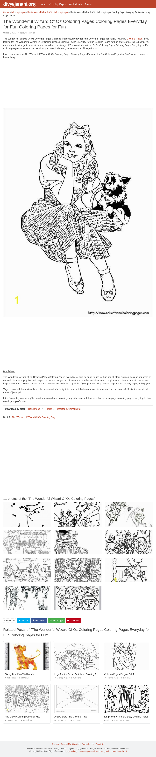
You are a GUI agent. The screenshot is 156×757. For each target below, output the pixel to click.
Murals (88, 4)
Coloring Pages (57, 4)
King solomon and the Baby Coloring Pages (126, 716)
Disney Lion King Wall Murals (19, 674)
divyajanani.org (19, 4)
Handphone (34, 409)
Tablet (48, 409)
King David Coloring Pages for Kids (22, 716)
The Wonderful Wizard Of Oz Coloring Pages (34, 417)
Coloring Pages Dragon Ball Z (119, 674)
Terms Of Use (88, 744)
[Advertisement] (78, 84)
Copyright (76, 744)
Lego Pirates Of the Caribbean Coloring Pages (77, 674)
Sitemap (55, 744)
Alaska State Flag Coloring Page (70, 716)
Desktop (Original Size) (69, 409)
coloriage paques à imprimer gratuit (94, 751)
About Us (100, 744)
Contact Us (66, 744)
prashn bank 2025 (119, 751)
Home (43, 4)
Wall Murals (75, 4)
